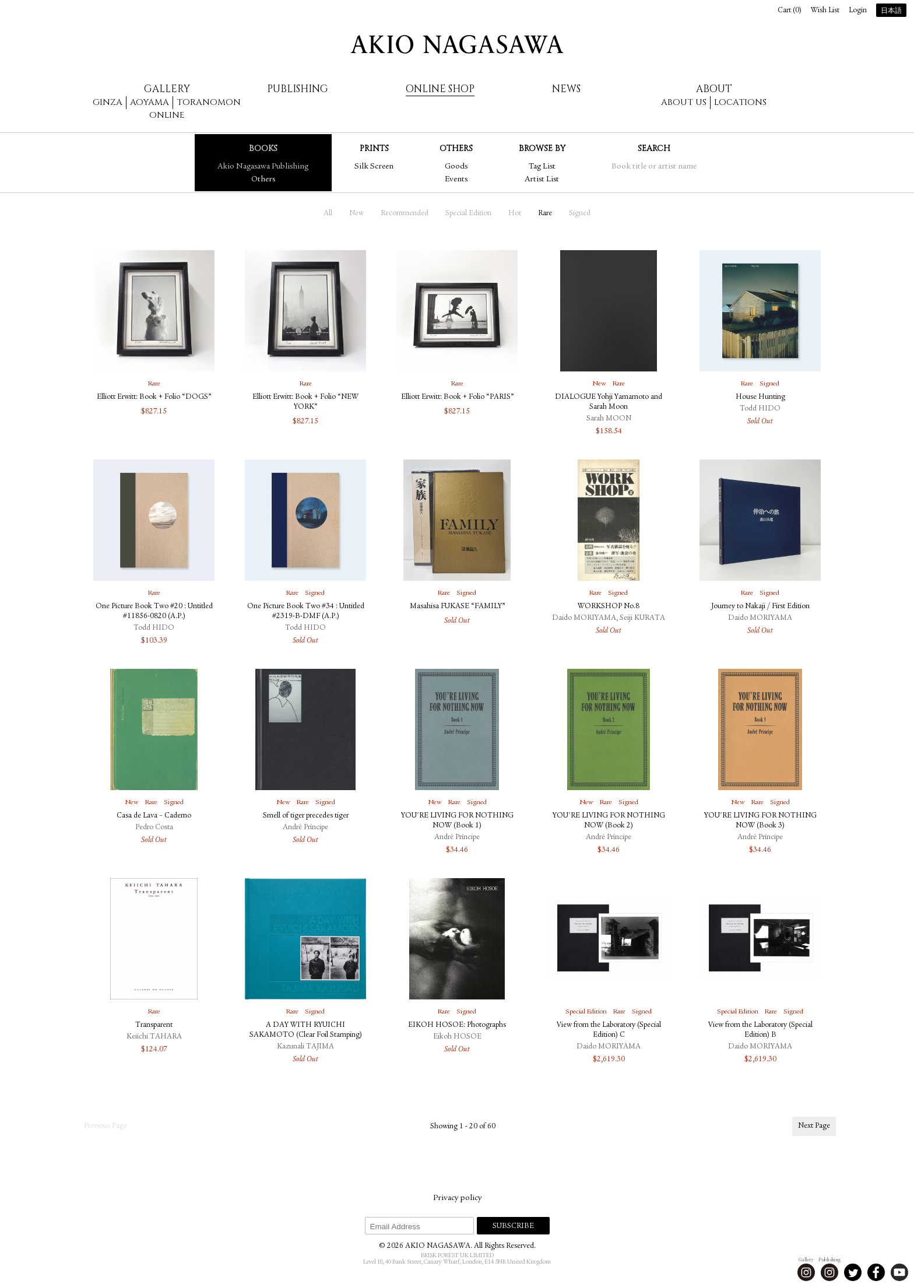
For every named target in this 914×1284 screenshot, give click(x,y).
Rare (545, 213)
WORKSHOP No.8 (608, 607)
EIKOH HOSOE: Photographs (457, 1025)
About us (683, 102)
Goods (456, 167)
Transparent (154, 1025)
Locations (740, 102)
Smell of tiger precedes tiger (306, 816)
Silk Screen (373, 167)
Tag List (542, 167)
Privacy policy (457, 1198)
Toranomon (209, 102)
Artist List (542, 180)
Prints (374, 148)
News (566, 89)
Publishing (297, 89)
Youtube (899, 1272)
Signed (579, 213)
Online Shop (440, 89)
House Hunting (760, 397)
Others (263, 180)
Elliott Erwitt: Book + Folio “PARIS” (457, 397)
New (356, 213)
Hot (514, 213)
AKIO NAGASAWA (457, 44)
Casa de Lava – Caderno (154, 816)
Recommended (404, 213)
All (328, 213)
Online (166, 115)
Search (654, 148)
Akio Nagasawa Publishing (262, 167)
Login (858, 11)
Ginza (107, 102)
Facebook (876, 1272)
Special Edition (468, 213)
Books (263, 148)
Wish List (825, 11)
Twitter (853, 1272)
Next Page (814, 1126)
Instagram (806, 1272)
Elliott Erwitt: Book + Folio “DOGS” (154, 397)
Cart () (789, 11)
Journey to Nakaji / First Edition (760, 607)
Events (456, 180)
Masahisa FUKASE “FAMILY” (457, 607)
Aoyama (149, 102)
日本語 (891, 11)
